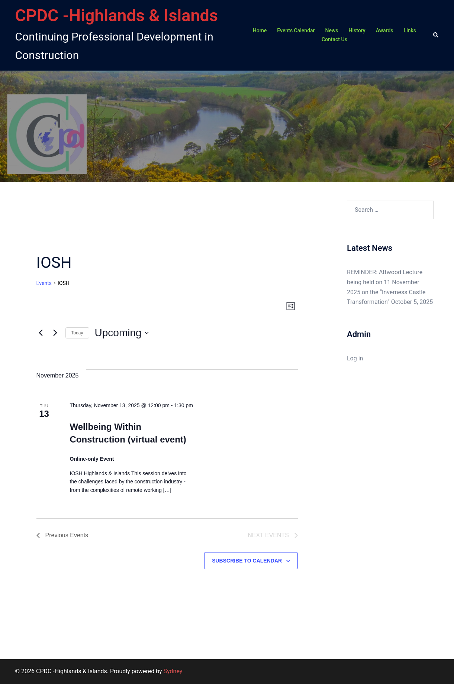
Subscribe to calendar (247, 561)
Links (410, 30)
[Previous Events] (40, 332)
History (357, 30)
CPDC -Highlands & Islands (116, 15)
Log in (355, 358)
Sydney (173, 671)
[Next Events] (55, 332)
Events (44, 283)
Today (77, 332)
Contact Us (334, 39)
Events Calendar (296, 30)
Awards (384, 30)
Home (260, 30)
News (331, 30)
